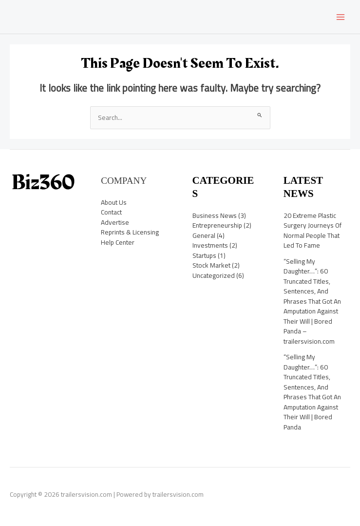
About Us (114, 202)
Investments (210, 245)
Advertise (115, 222)
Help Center (117, 242)
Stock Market (211, 265)
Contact (111, 212)
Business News (214, 215)
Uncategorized (213, 275)
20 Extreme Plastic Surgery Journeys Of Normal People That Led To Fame (312, 230)
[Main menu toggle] (341, 17)
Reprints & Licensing (130, 232)
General (203, 235)
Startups (204, 255)
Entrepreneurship (217, 225)
